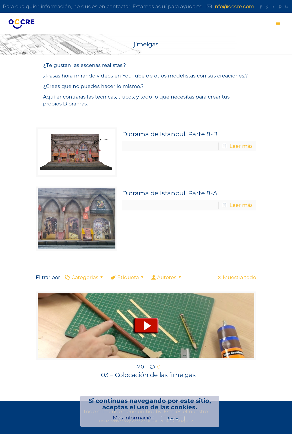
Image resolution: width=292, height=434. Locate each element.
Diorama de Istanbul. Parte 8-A (169, 193)
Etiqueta (127, 277)
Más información (134, 418)
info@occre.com (233, 6)
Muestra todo (236, 277)
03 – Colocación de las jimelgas (148, 375)
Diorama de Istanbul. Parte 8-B (169, 134)
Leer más (241, 146)
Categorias (84, 277)
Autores (167, 277)
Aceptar (173, 418)
